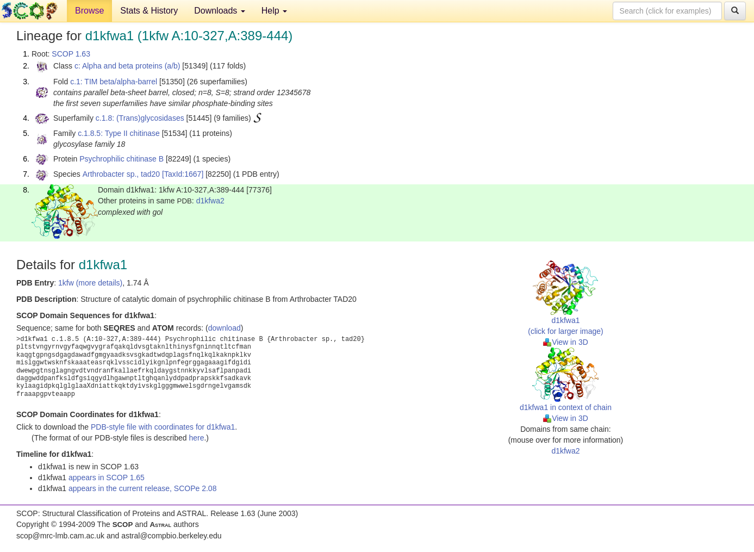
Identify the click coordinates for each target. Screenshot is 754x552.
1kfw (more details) (90, 282)
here (196, 437)
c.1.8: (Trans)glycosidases (140, 118)
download (224, 328)
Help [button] (274, 10)
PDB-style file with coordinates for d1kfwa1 (163, 427)
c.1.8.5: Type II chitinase (119, 133)
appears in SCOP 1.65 (106, 477)
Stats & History (149, 10)
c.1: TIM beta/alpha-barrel (113, 81)
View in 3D (565, 342)
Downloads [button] (219, 10)
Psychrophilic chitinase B (121, 158)
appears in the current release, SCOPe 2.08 (142, 488)
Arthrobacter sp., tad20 (121, 174)
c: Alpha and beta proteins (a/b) (127, 65)
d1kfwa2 (210, 200)
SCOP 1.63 (71, 53)
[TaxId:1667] (182, 174)
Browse (89, 10)
